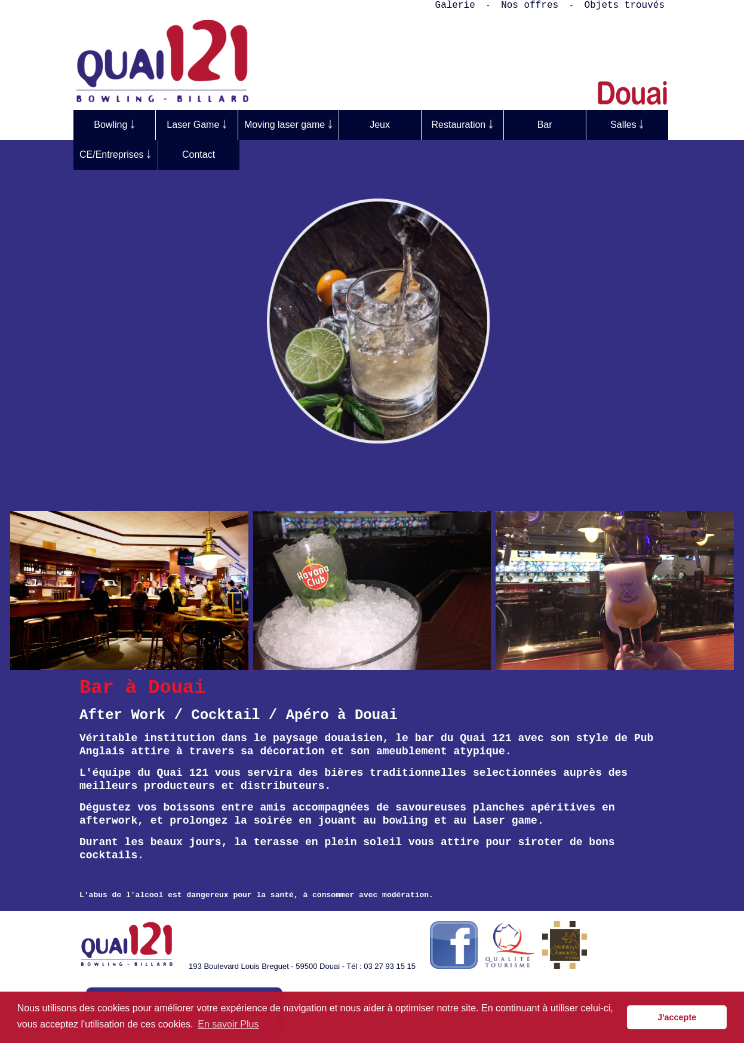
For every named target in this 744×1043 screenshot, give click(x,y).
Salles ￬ (627, 125)
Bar (544, 125)
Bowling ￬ (114, 125)
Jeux (380, 125)
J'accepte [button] (676, 1017)
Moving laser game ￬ (288, 125)
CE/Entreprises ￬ (115, 154)
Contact (198, 154)
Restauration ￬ (462, 125)
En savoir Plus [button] (228, 1024)
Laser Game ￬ (196, 125)
